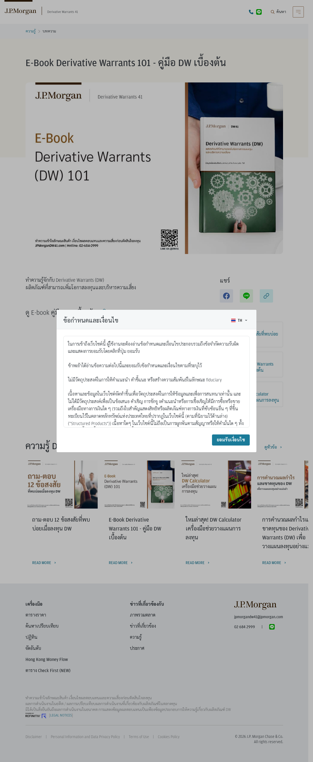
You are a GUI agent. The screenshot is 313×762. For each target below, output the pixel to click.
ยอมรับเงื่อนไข (231, 439)
